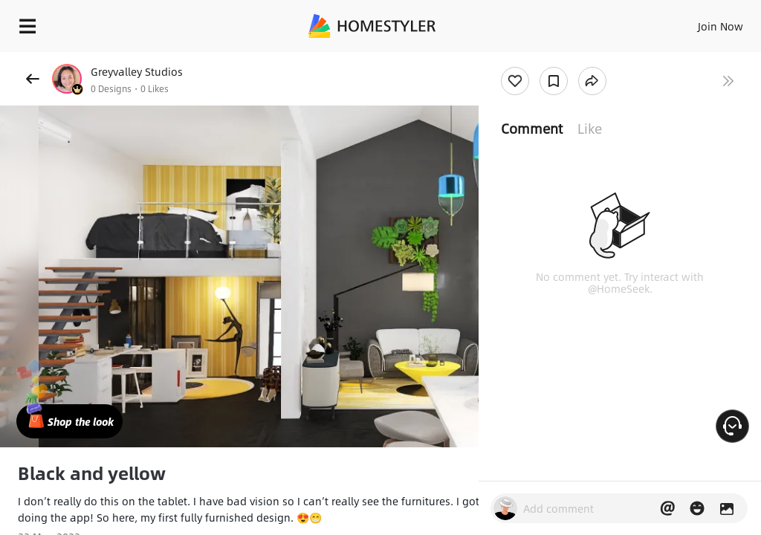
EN (701, 22)
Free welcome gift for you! (571, 59)
